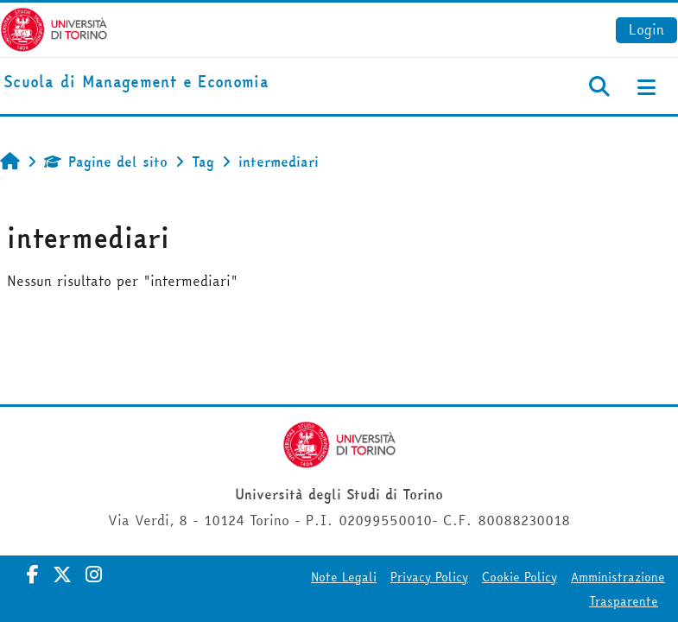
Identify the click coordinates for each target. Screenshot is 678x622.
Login (646, 29)
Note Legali (344, 577)
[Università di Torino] (54, 27)
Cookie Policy (519, 577)
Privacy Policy (429, 577)
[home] (136, 82)
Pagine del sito (106, 161)
